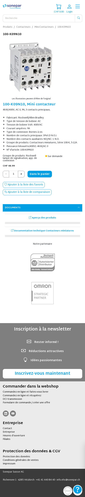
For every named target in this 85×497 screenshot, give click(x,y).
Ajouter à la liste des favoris (23, 184)
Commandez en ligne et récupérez (22, 395)
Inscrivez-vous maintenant (42, 373)
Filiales (6, 439)
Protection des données (16, 457)
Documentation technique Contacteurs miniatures (42, 231)
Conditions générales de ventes (21, 460)
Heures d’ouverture (14, 436)
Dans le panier (40, 174)
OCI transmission (12, 399)
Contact (7, 428)
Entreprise (9, 432)
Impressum (9, 464)
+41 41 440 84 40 (45, 480)
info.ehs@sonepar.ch (68, 480)
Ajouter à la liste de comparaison (27, 192)
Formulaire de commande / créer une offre (26, 402)
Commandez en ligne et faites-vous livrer (25, 392)
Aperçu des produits (42, 218)
